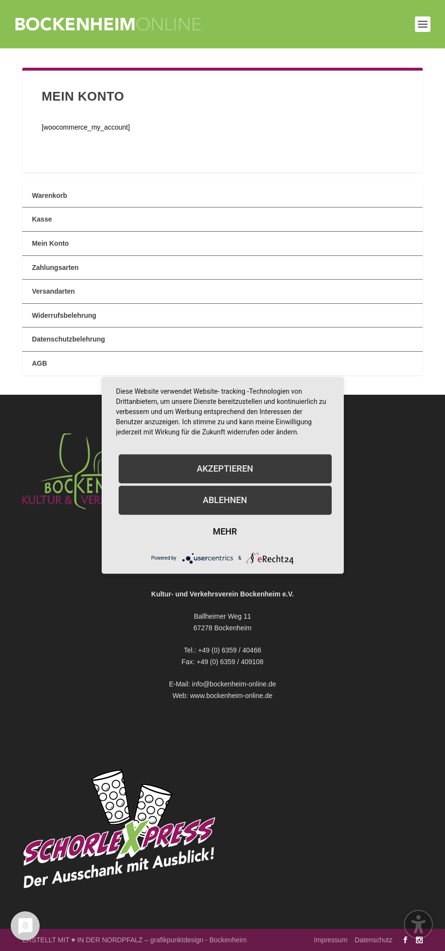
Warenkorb (49, 195)
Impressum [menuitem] (330, 940)
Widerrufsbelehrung (64, 315)
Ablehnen (225, 500)
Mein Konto (50, 243)
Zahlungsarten (55, 267)
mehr (225, 531)
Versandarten (53, 291)
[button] (422, 24)
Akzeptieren (225, 468)
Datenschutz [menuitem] (373, 940)
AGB (39, 363)
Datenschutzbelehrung (68, 339)
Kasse (42, 219)
